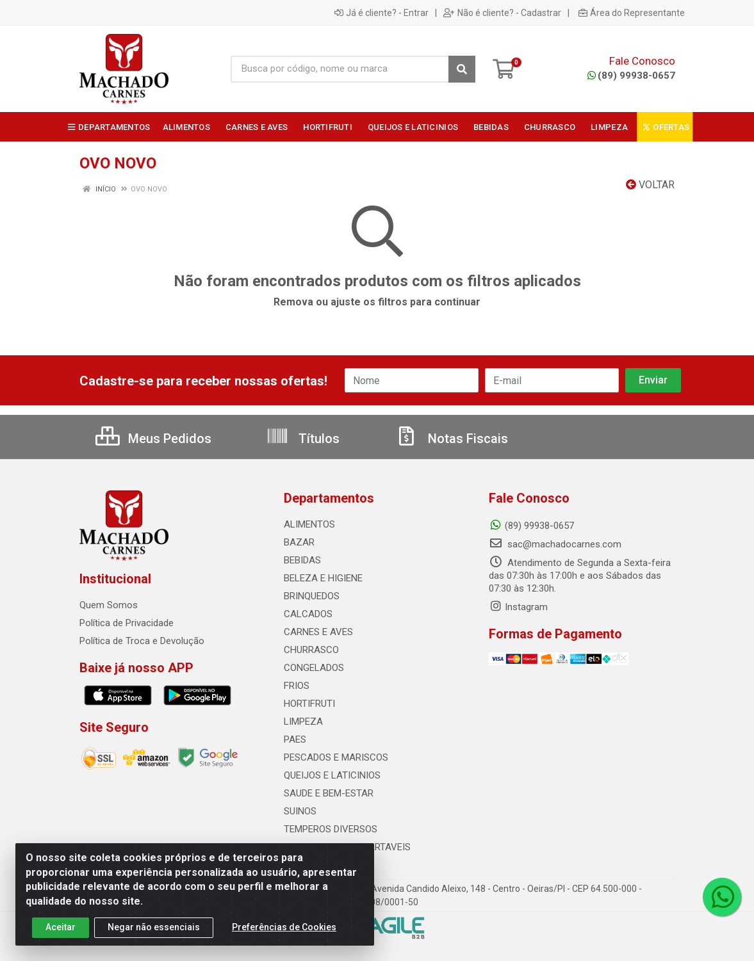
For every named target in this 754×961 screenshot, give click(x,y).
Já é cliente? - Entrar (381, 12)
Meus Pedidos (153, 438)
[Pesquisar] (461, 69)
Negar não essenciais (154, 927)
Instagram (518, 607)
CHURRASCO (311, 650)
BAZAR (299, 542)
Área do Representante (631, 12)
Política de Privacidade (126, 623)
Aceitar (60, 927)
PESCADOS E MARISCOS (336, 757)
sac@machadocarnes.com (555, 544)
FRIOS (296, 685)
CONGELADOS (314, 668)
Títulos (303, 438)
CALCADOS (308, 614)
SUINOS (300, 811)
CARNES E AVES (318, 632)
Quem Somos (108, 605)
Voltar (650, 185)
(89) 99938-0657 (631, 75)
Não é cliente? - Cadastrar (502, 12)
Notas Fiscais (451, 438)
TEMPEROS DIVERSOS (330, 829)
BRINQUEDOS (312, 596)
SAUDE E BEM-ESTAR (328, 793)
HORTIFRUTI (309, 703)
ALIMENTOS (309, 524)
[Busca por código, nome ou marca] (340, 69)
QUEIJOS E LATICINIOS (332, 775)
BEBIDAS (302, 560)
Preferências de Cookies (284, 927)
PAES (295, 739)
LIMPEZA (303, 721)
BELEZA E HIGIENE (323, 578)
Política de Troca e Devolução (141, 641)
